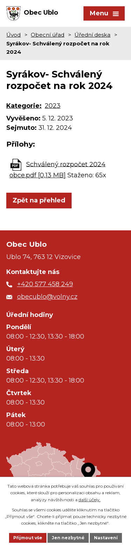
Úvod (13, 34)
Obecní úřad (47, 34)
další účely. (90, 499)
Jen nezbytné (68, 537)
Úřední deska (92, 34)
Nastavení (106, 537)
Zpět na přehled (39, 200)
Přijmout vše (27, 537)
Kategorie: (24, 106)
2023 (52, 106)
